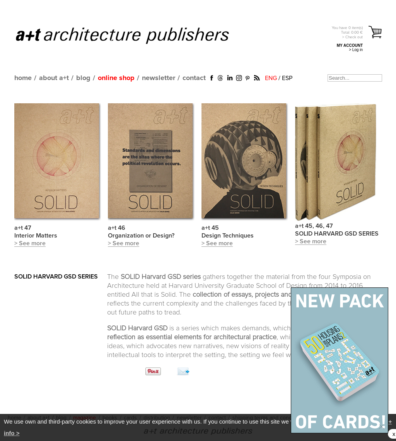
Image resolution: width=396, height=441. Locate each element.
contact (194, 78)
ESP (287, 78)
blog (83, 78)
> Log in (356, 50)
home (23, 78)
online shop (116, 78)
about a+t (54, 78)
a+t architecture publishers (132, 35)
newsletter (158, 78)
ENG (271, 78)
